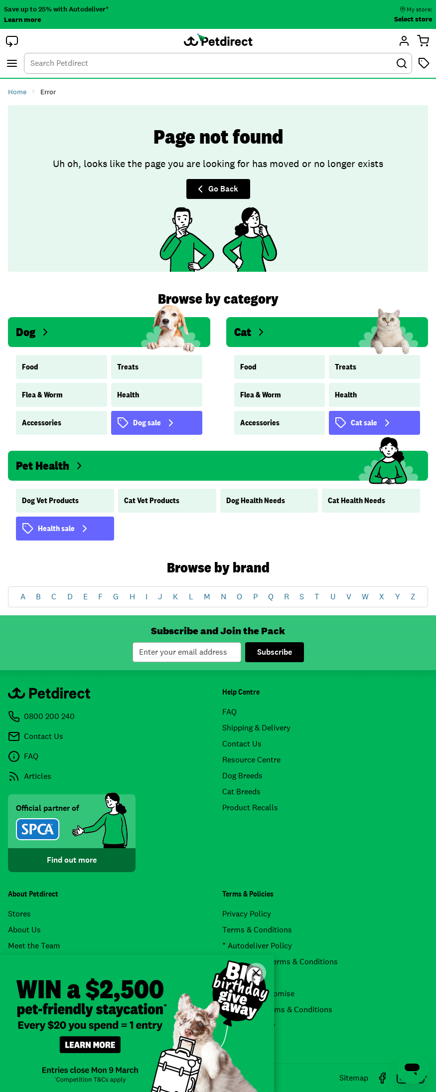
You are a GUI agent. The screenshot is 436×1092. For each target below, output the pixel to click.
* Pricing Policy (248, 1025)
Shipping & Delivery (256, 728)
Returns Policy (248, 977)
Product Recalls (250, 807)
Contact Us (242, 743)
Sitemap (353, 1078)
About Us (24, 929)
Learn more (22, 19)
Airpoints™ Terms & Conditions (277, 1009)
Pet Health (50, 465)
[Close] (256, 973)
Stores (19, 914)
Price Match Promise (258, 993)
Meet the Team (34, 945)
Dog (33, 332)
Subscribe (274, 652)
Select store (413, 18)
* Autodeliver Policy (257, 945)
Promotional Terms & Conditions (280, 961)
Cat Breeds (241, 791)
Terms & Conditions (257, 929)
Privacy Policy (246, 914)
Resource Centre (251, 759)
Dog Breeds (242, 775)
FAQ (229, 712)
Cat (250, 332)
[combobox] (218, 63)
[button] (12, 41)
